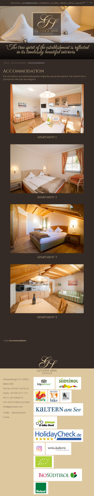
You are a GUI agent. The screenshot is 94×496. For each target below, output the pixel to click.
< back (14, 340)
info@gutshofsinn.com (13, 406)
